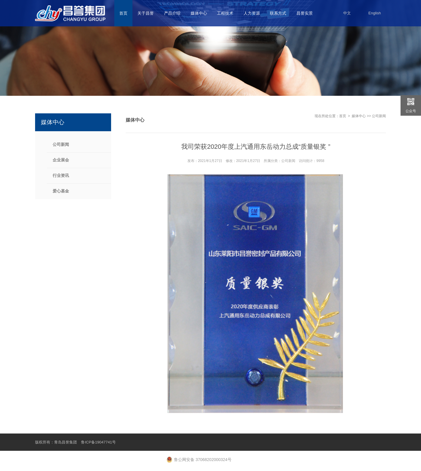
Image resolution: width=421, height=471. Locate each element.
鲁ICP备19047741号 (98, 442)
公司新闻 (379, 116)
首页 (342, 116)
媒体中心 (359, 116)
